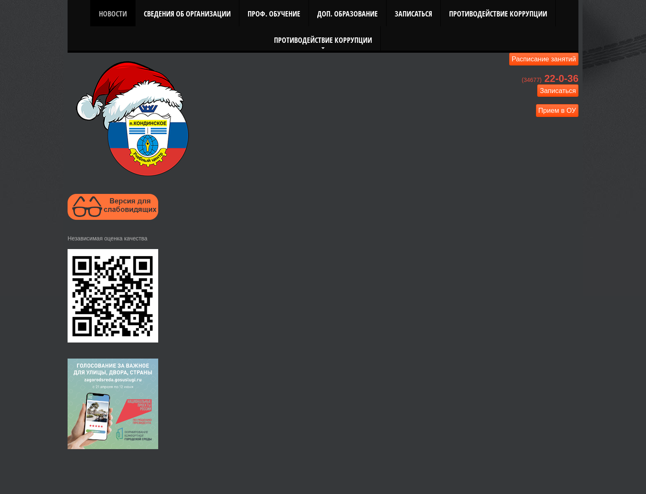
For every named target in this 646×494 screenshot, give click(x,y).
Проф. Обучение (274, 13)
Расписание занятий (544, 59)
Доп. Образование (347, 13)
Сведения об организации (187, 13)
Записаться (413, 13)
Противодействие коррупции (498, 13)
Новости (113, 13)
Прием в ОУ (557, 110)
